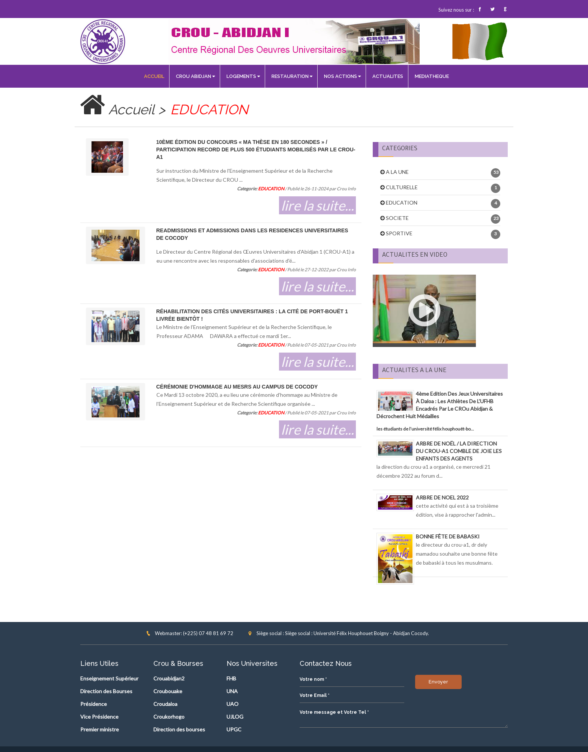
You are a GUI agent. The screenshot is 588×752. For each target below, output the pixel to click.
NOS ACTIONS (342, 76)
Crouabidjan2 (168, 678)
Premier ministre (99, 729)
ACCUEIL (154, 76)
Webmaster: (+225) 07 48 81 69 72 (189, 633)
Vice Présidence (99, 716)
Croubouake (167, 691)
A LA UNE (397, 172)
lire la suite (308, 205)
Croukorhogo (168, 716)
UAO (232, 704)
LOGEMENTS (243, 76)
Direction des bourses (179, 729)
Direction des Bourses (106, 691)
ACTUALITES (387, 76)
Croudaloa (165, 704)
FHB (231, 678)
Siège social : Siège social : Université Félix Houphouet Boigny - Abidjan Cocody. (338, 633)
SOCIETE (397, 218)
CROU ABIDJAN (195, 76)
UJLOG (234, 716)
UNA (232, 691)
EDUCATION (401, 202)
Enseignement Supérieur (109, 678)
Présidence (93, 704)
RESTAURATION (292, 76)
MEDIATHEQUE (432, 76)
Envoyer (323, 730)
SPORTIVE (399, 233)
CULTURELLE (402, 187)
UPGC (234, 729)
